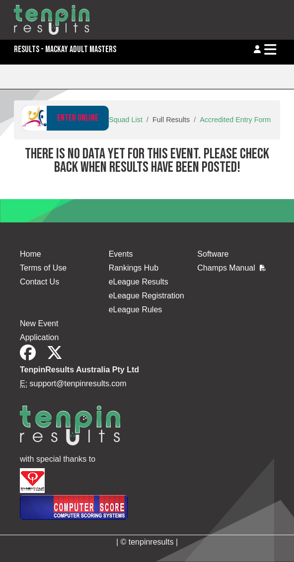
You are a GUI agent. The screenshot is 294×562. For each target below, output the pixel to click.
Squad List (126, 120)
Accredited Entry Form (235, 120)
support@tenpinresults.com (78, 383)
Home (30, 254)
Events (121, 254)
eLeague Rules (135, 309)
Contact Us (39, 282)
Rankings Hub (134, 268)
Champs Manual (231, 268)
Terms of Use (43, 268)
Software (212, 254)
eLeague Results (138, 282)
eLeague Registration (146, 295)
